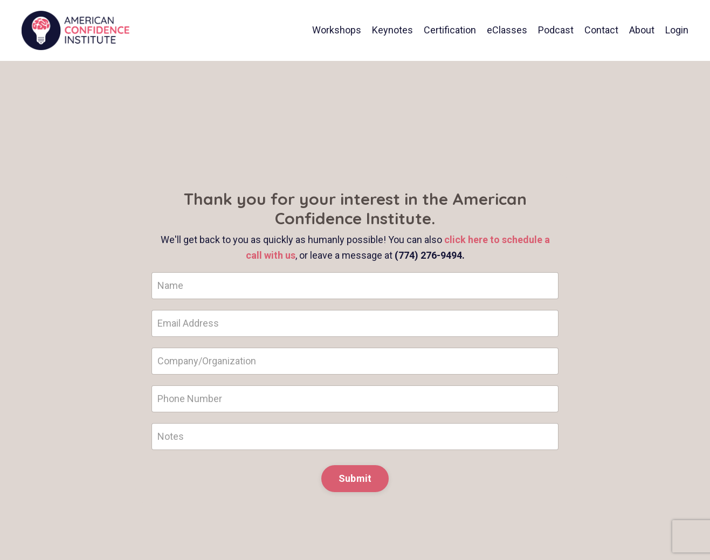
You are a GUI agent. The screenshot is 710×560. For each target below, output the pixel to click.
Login (676, 30)
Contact (601, 30)
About (641, 30)
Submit (355, 478)
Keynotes (392, 30)
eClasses (507, 30)
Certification (450, 30)
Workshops (336, 30)
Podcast (556, 30)
